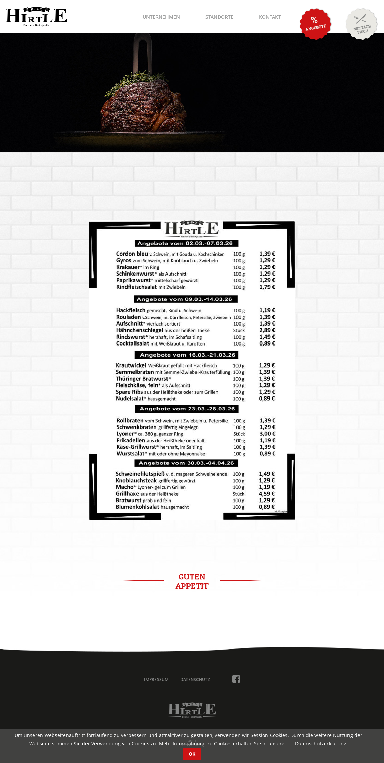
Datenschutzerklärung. (321, 743)
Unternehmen (161, 16)
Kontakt (270, 16)
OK (192, 754)
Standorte (219, 16)
